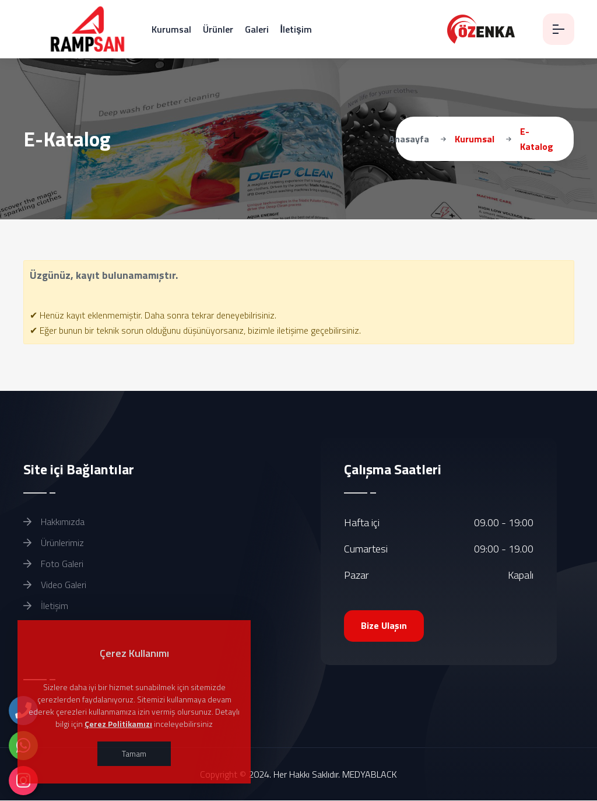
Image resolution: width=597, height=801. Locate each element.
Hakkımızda (54, 522)
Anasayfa (409, 139)
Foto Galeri (53, 564)
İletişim (296, 29)
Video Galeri (54, 585)
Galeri (257, 29)
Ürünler (218, 29)
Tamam (134, 753)
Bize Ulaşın (384, 626)
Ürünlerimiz (53, 543)
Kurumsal (171, 29)
